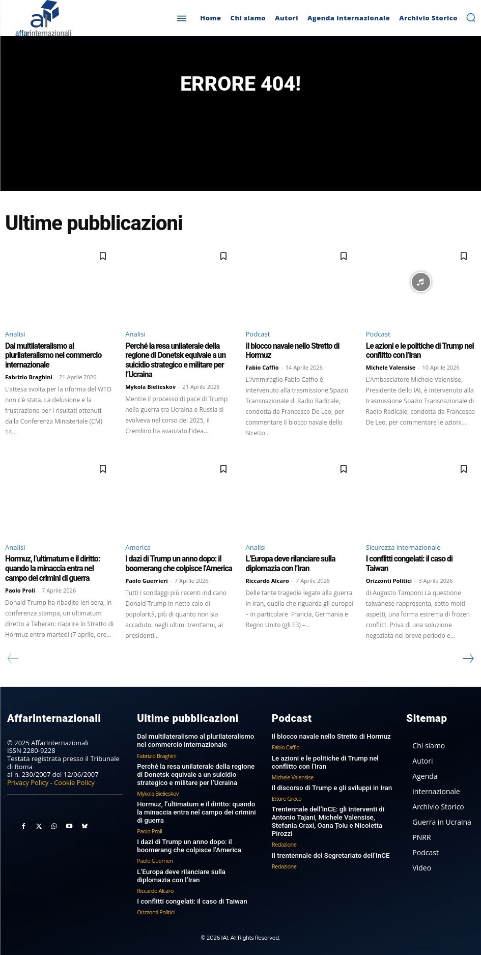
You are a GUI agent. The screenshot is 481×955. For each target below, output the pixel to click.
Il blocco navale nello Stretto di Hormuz (330, 735)
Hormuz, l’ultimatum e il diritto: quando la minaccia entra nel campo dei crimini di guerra (58, 568)
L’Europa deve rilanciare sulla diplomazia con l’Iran (288, 563)
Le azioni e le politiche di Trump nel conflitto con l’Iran (417, 351)
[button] (471, 17)
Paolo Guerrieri (146, 579)
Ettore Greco (287, 796)
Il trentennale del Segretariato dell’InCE (329, 852)
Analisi (15, 334)
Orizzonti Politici (389, 570)
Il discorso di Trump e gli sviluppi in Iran (330, 786)
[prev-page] (13, 657)
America (138, 546)
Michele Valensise (391, 367)
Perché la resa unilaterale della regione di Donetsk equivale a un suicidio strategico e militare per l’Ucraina (173, 360)
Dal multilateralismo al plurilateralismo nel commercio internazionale (51, 356)
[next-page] (468, 657)
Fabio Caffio (262, 367)
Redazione (284, 842)
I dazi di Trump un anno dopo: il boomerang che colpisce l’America (176, 563)
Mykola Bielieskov (150, 385)
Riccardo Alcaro (267, 579)
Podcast (258, 334)
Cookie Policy (74, 781)
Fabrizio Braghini (28, 376)
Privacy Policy (27, 781)
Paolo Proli (20, 589)
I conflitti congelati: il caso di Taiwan (418, 559)
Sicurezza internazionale (403, 546)
